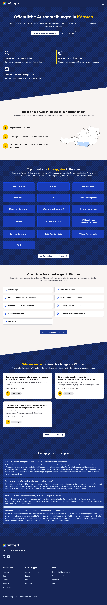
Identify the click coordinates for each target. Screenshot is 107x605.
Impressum (56, 580)
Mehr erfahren (68, 33)
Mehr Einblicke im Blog (53, 435)
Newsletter (7, 587)
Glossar (5, 580)
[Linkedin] (4, 556)
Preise (27, 576)
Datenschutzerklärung (60, 576)
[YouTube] (8, 556)
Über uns (28, 583)
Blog (4, 576)
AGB (53, 583)
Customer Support (32, 572)
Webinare (6, 572)
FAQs (27, 580)
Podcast (6, 583)
